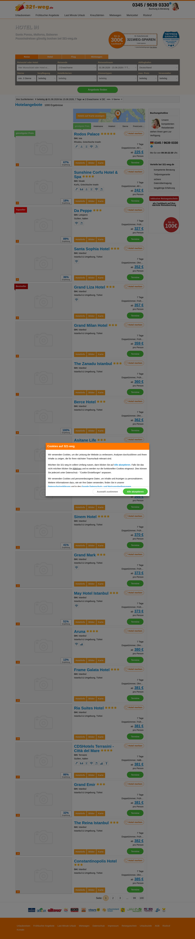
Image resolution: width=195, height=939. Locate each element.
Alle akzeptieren (135, 491)
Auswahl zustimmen (107, 491)
